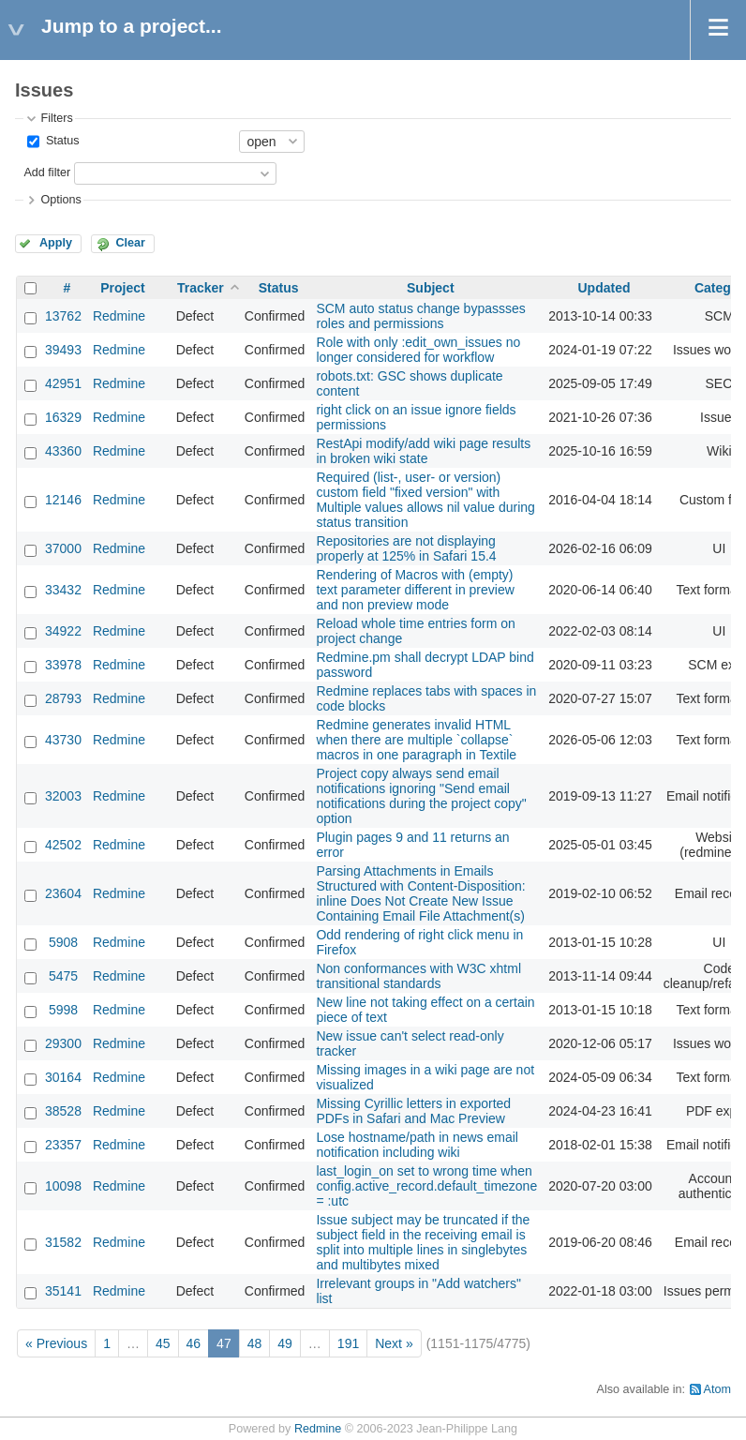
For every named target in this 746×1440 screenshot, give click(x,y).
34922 (63, 630)
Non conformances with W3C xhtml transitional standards (418, 976)
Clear (130, 242)
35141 (63, 1290)
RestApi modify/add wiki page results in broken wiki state (423, 451)
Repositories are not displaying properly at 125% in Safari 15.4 (406, 548)
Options (60, 199)
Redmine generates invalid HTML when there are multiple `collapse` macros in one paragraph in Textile (416, 739)
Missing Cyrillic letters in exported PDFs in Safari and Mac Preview (413, 1111)
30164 (63, 1077)
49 (284, 1343)
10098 (63, 1185)
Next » (393, 1343)
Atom (717, 1389)
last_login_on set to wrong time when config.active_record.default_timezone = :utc (426, 1185)
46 (193, 1343)
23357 (63, 1144)
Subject (431, 287)
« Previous (56, 1343)
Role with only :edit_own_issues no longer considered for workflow (418, 350)
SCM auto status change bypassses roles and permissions (420, 316)
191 (348, 1343)
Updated (603, 287)
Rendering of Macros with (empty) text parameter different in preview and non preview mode (415, 589)
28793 (63, 698)
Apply (55, 242)
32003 (63, 795)
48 (254, 1343)
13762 (63, 315)
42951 (63, 383)
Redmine (119, 315)
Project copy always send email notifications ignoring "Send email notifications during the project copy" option (421, 796)
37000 (63, 548)
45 (163, 1343)
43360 (63, 450)
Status (60, 140)
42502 (63, 844)
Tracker (200, 287)
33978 (63, 664)
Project (122, 287)
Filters (56, 118)
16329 (63, 417)
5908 (63, 942)
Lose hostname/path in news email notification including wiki (417, 1145)
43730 (63, 739)
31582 (63, 1242)
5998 (63, 1009)
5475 (63, 975)
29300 (63, 1043)
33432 (63, 589)
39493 (63, 349)
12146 (63, 499)
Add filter (46, 172)
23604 (63, 893)
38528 (63, 1110)
